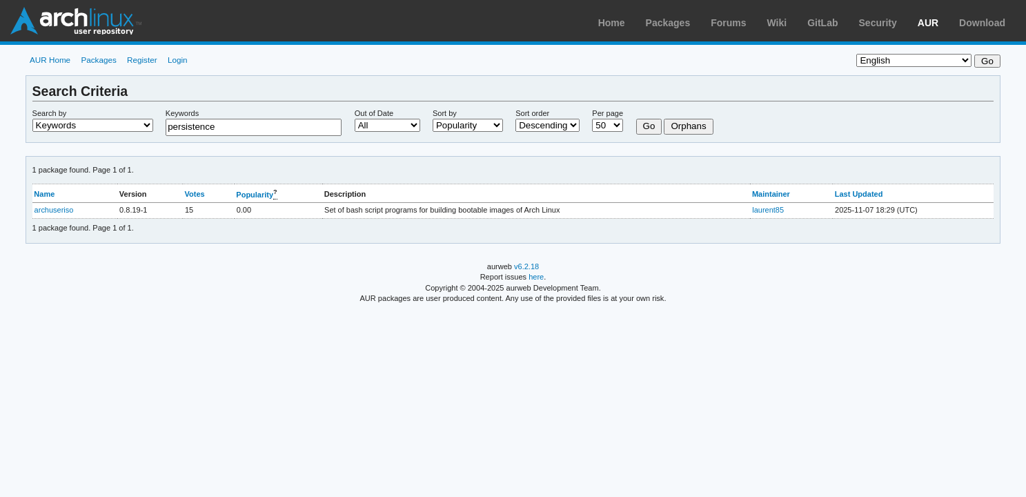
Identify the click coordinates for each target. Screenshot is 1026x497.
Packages (668, 22)
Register (142, 59)
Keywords (182, 113)
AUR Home (50, 59)
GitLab (822, 22)
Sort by (445, 113)
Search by (49, 113)
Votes (195, 194)
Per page (607, 113)
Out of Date (374, 113)
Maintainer (771, 194)
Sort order (532, 113)
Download (982, 22)
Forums (728, 22)
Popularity (254, 195)
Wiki (777, 22)
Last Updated (859, 194)
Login (178, 59)
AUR (928, 22)
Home (611, 22)
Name (44, 194)
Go (649, 126)
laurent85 (768, 210)
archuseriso (54, 210)
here (536, 277)
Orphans (688, 126)
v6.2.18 (526, 266)
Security (878, 22)
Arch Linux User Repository (75, 21)
